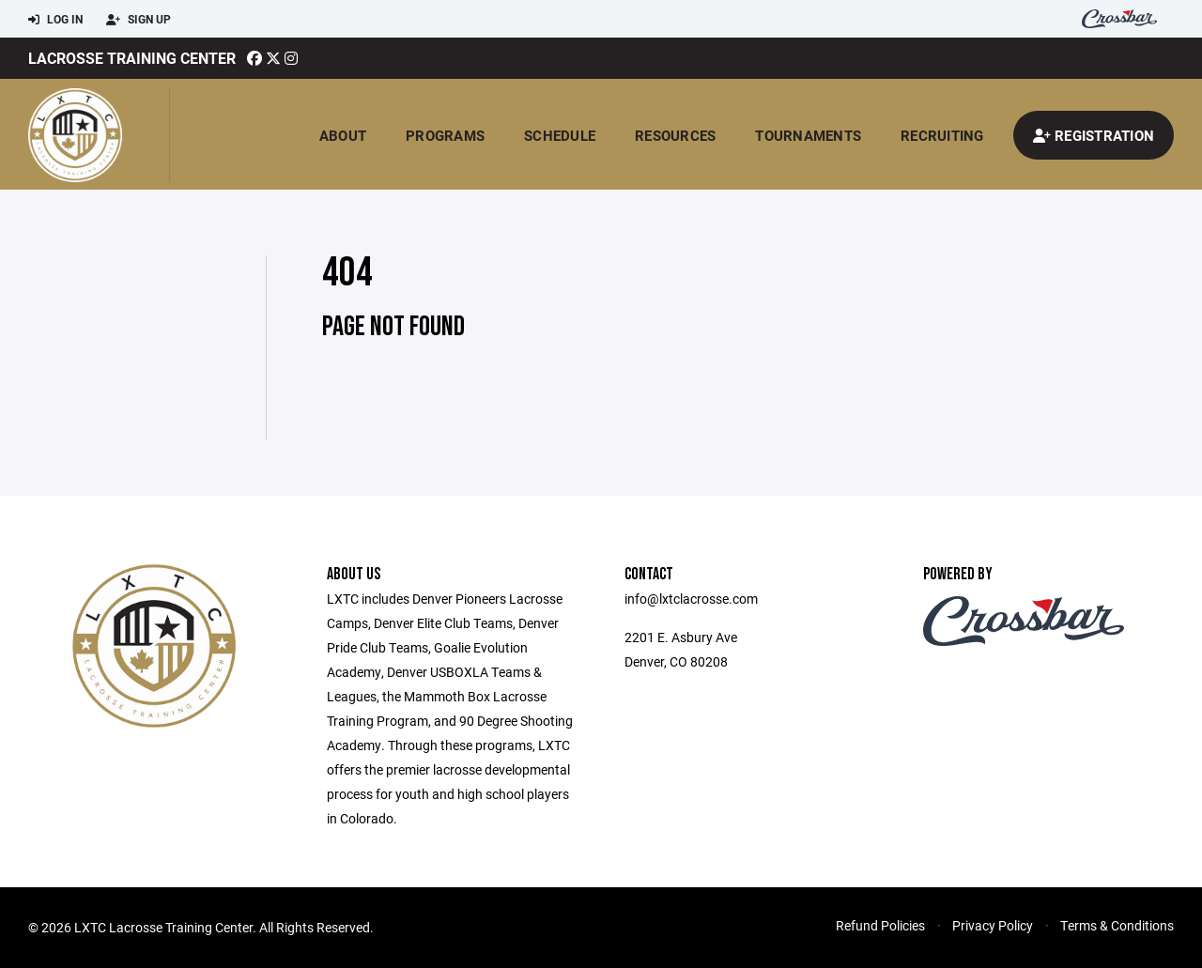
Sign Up (138, 19)
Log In (55, 19)
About (342, 135)
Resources (675, 135)
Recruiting (942, 135)
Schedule (559, 135)
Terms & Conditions (1117, 925)
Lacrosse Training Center (132, 58)
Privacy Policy (992, 925)
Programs (445, 135)
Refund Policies (880, 925)
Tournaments (808, 135)
